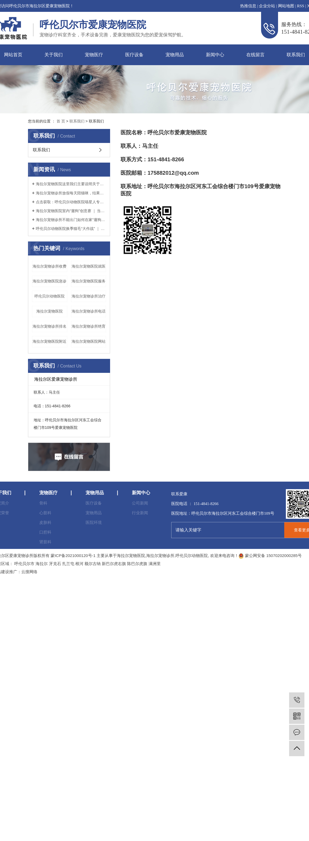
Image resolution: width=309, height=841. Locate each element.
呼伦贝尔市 (24, 563)
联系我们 (77, 121)
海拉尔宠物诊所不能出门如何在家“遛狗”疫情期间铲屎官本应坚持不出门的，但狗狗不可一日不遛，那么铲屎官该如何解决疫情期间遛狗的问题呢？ (71, 220)
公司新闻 (140, 503)
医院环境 (94, 522)
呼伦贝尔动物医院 (49, 296)
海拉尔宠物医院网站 (89, 341)
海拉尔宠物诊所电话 (89, 311)
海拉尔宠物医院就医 (89, 266)
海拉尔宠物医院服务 (89, 281)
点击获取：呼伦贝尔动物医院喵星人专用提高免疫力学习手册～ (71, 202)
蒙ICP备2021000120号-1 (73, 555)
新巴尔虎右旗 (114, 563)
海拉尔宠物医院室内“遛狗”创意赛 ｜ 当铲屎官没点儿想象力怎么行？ (71, 211)
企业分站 (267, 6)
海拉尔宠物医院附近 (49, 341)
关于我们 (53, 54)
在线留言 (255, 54)
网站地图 (286, 6)
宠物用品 (175, 54)
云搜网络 (29, 571)
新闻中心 (215, 54)
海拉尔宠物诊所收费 (49, 266)
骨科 (43, 503)
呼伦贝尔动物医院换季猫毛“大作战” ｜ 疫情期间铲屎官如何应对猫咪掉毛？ (71, 228)
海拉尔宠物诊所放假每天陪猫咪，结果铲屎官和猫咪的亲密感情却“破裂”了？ (71, 193)
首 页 (61, 121)
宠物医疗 (94, 54)
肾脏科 (45, 541)
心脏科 (45, 512)
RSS (300, 6)
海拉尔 (42, 563)
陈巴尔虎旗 (137, 563)
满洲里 (155, 563)
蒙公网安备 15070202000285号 (270, 555)
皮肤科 (45, 522)
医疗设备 (134, 54)
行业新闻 (140, 512)
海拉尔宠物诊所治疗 (89, 296)
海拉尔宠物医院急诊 (49, 281)
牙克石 (55, 563)
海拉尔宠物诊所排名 (49, 326)
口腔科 (45, 532)
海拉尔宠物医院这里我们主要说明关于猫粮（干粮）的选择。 (71, 184)
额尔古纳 (93, 563)
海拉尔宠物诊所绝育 (89, 326)
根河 (79, 563)
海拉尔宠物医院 (49, 311)
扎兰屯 (68, 563)
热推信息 (248, 6)
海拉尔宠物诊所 (160, 555)
